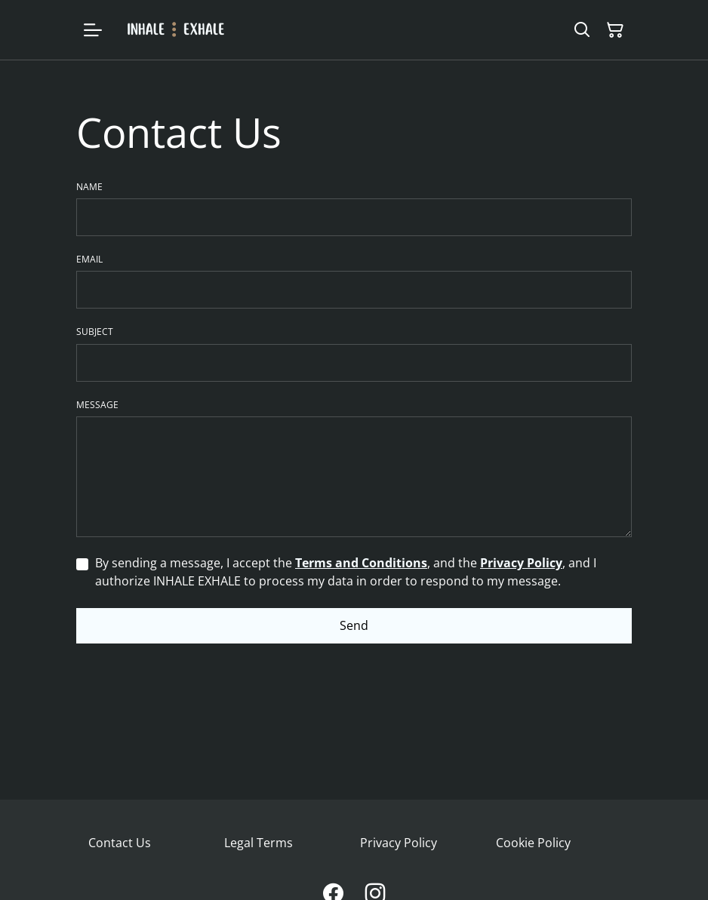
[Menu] (92, 30)
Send (354, 625)
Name (89, 187)
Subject (94, 332)
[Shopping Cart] (615, 30)
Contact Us (119, 842)
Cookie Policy (533, 842)
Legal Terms (258, 842)
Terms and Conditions (361, 562)
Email (89, 259)
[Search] (582, 30)
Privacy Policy (521, 562)
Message (97, 405)
